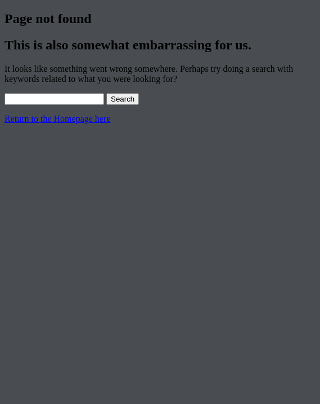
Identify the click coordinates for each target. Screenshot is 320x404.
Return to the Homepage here (57, 118)
